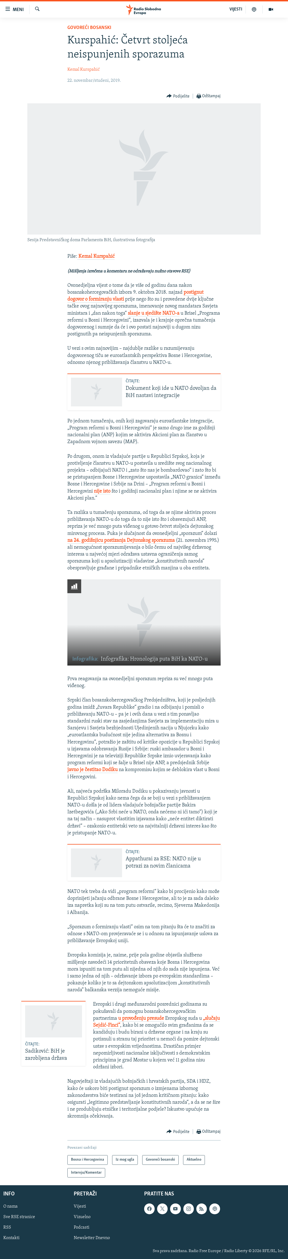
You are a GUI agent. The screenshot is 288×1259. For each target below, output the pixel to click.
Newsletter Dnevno (92, 1238)
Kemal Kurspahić (83, 69)
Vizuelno (82, 1217)
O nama (10, 1206)
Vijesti (80, 1206)
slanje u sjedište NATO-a (153, 313)
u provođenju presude (141, 1018)
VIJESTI (235, 9)
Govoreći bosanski (89, 27)
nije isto (102, 491)
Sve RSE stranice (19, 1217)
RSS (7, 1227)
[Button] (178, 96)
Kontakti (11, 1238)
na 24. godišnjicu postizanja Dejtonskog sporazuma (121, 540)
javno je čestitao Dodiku (92, 769)
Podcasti (81, 1227)
